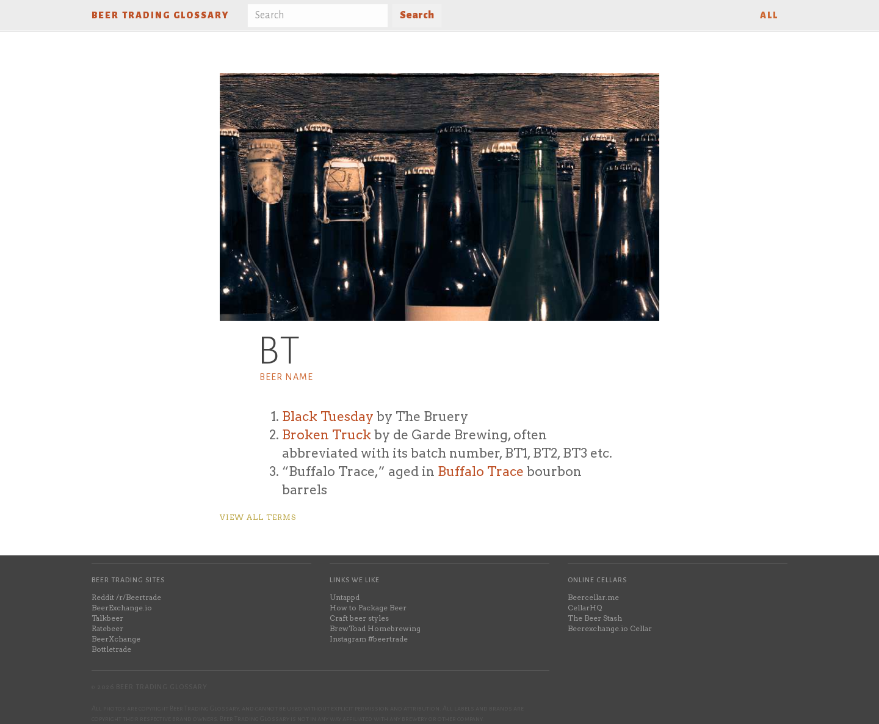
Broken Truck (326, 434)
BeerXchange (116, 638)
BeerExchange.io (122, 607)
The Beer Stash (595, 618)
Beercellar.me (593, 597)
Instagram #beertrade (369, 638)
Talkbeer (107, 618)
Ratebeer (107, 628)
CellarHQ (585, 607)
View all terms (258, 517)
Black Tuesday (328, 416)
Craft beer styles (359, 618)
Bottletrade (111, 649)
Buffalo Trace (481, 471)
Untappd (345, 597)
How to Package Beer (368, 607)
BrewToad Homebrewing (375, 628)
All (769, 15)
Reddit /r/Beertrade (126, 597)
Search (417, 15)
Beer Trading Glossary (160, 15)
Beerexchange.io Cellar (610, 628)
